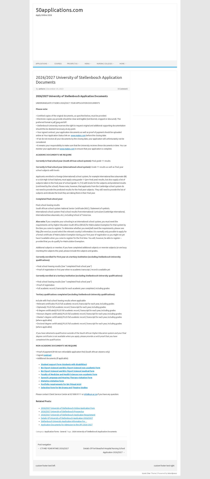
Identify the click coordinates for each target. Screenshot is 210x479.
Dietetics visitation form (52, 381)
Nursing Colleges (104, 64)
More (122, 64)
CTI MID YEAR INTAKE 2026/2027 (53, 448)
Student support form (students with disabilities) (64, 364)
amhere (42, 89)
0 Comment (123, 89)
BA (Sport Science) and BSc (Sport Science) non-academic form (70, 368)
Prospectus (72, 64)
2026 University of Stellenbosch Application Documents (94, 431)
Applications (41, 64)
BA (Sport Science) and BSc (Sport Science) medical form (67, 371)
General (63, 431)
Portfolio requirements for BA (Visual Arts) (61, 384)
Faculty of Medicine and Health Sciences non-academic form (69, 374)
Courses (58, 64)
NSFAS (87, 64)
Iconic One (146, 473)
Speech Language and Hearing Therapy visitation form (66, 378)
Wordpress (172, 473)
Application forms (52, 431)
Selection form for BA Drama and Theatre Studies (64, 388)
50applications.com (59, 10)
